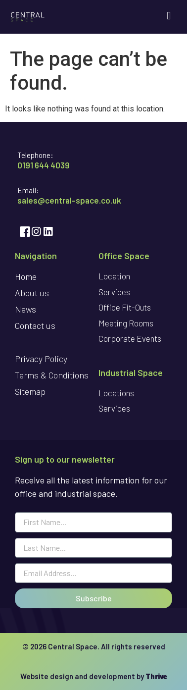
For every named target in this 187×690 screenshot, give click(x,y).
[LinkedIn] (47, 231)
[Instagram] (35, 231)
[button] (169, 15)
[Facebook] (23, 231)
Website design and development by (93, 676)
